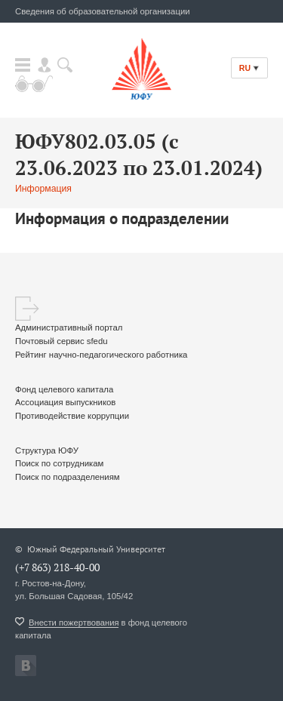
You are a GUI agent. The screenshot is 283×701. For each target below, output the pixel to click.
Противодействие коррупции (72, 415)
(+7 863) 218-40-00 (57, 567)
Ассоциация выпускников (65, 402)
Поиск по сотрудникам (59, 463)
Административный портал (68, 327)
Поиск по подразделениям (67, 476)
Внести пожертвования (73, 622)
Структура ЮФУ (46, 450)
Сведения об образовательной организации (102, 11)
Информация (43, 188)
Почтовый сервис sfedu (61, 341)
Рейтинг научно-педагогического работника (101, 354)
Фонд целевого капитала (64, 389)
